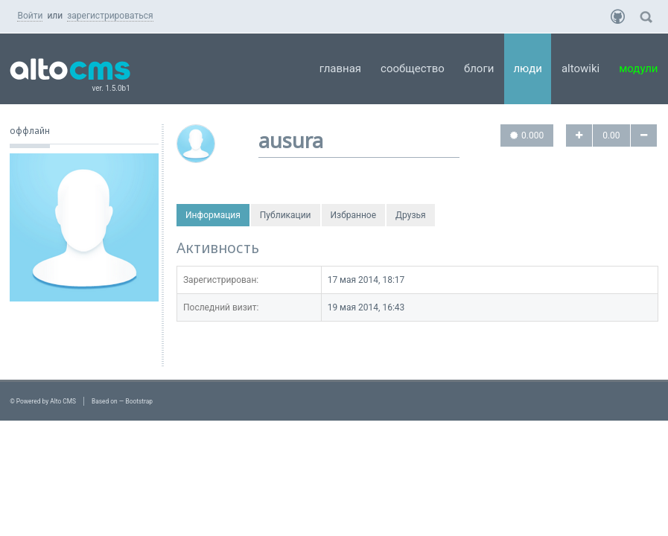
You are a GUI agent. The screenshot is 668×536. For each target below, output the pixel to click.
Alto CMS (63, 401)
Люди (527, 68)
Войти (29, 15)
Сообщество (413, 68)
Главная (340, 68)
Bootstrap (139, 401)
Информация (213, 215)
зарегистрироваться (110, 15)
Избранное (354, 215)
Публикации (285, 215)
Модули (638, 68)
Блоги (479, 68)
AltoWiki (580, 68)
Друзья (410, 215)
